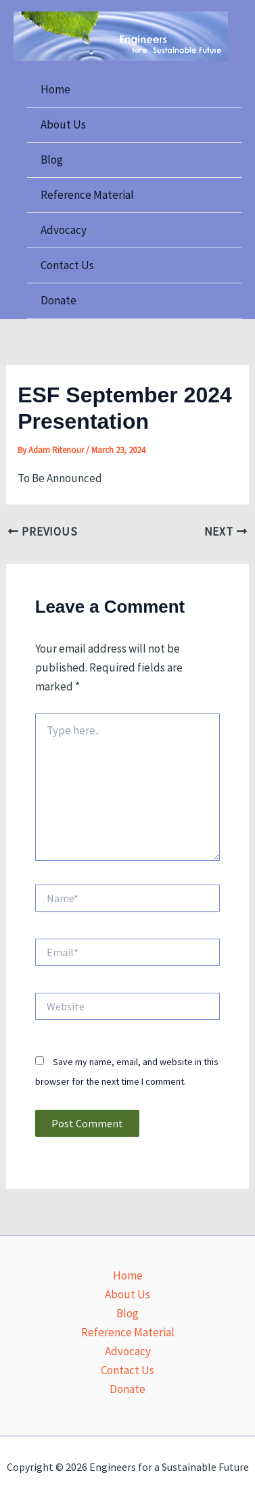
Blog (52, 159)
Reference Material (87, 194)
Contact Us (67, 265)
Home (55, 89)
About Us (63, 124)
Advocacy (64, 229)
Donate (58, 300)
